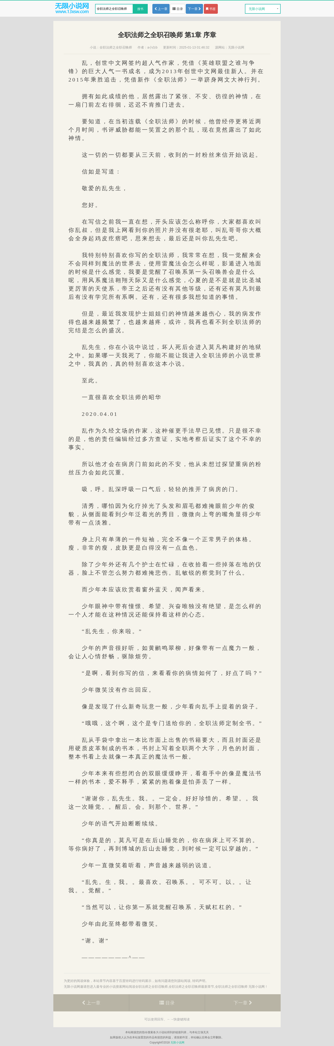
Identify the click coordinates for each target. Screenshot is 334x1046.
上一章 (160, 9)
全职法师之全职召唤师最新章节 (191, 986)
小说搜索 (115, 986)
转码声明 (198, 981)
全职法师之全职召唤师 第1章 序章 (167, 35)
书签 (211, 9)
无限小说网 (257, 9)
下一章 (194, 9)
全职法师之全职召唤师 (116, 47)
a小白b (152, 47)
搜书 (140, 9)
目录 (177, 9)
